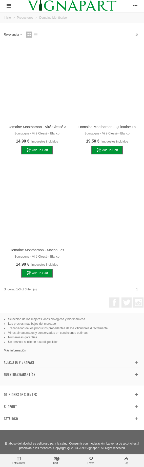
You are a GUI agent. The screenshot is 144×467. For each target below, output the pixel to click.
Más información (15, 350)
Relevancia (13, 34)
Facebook (114, 302)
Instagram (138, 302)
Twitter (126, 302)
